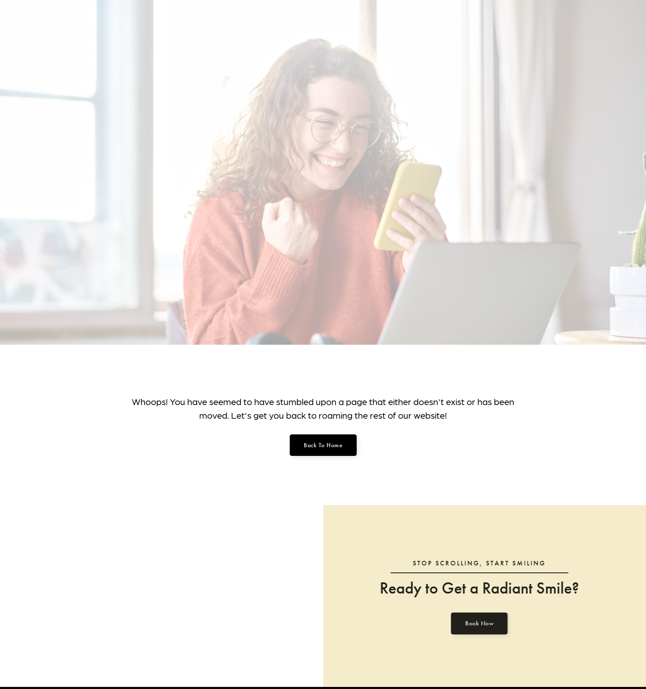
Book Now (476, 623)
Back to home (323, 445)
